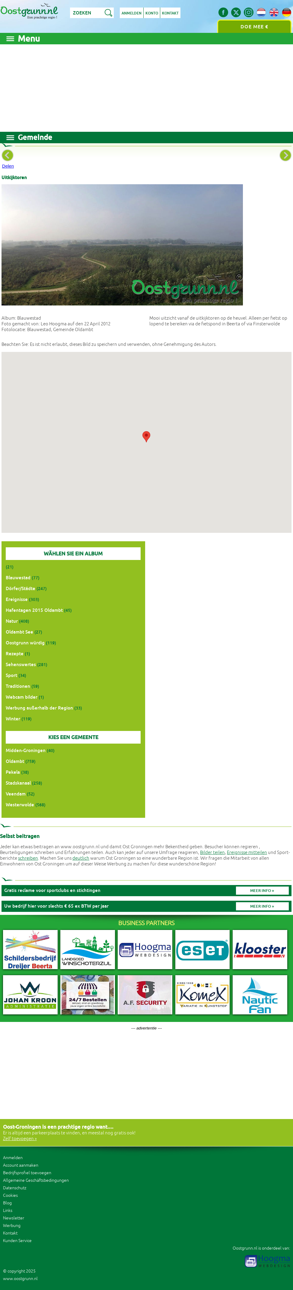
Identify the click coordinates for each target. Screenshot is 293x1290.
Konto (151, 13)
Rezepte (15, 653)
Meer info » (262, 890)
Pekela (13, 772)
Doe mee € (254, 27)
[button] (146, 436)
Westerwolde (20, 805)
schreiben (28, 858)
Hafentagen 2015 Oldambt (34, 610)
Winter (13, 719)
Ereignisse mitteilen (247, 852)
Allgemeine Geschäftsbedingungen (36, 1180)
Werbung (12, 1225)
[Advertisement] (146, 86)
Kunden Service (17, 1240)
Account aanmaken (20, 1165)
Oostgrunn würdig (25, 643)
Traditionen (18, 686)
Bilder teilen (212, 852)
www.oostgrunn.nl (20, 1278)
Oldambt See (19, 632)
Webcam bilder (21, 697)
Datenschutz (14, 1187)
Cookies (10, 1195)
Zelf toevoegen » (20, 1139)
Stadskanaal (18, 783)
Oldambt (15, 761)
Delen (8, 166)
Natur (12, 621)
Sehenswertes (21, 664)
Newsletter (13, 1218)
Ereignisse (17, 599)
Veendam (16, 794)
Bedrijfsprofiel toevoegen (27, 1172)
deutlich (80, 858)
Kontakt (170, 13)
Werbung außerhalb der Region (39, 708)
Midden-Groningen (26, 750)
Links (7, 1210)
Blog (7, 1203)
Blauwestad (18, 577)
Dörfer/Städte (20, 588)
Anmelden (132, 13)
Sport (11, 675)
